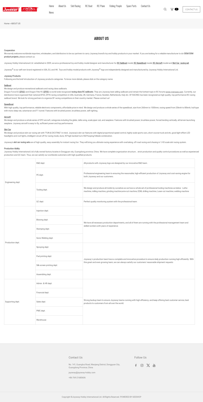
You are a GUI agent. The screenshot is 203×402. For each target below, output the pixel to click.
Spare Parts (131, 6)
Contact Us (145, 6)
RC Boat (88, 6)
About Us (62, 6)
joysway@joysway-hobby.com (82, 372)
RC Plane (101, 6)
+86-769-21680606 (77, 377)
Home (51, 6)
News (51, 12)
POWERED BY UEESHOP (130, 397)
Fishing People (115, 6)
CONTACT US (191, 9)
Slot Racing (76, 6)
